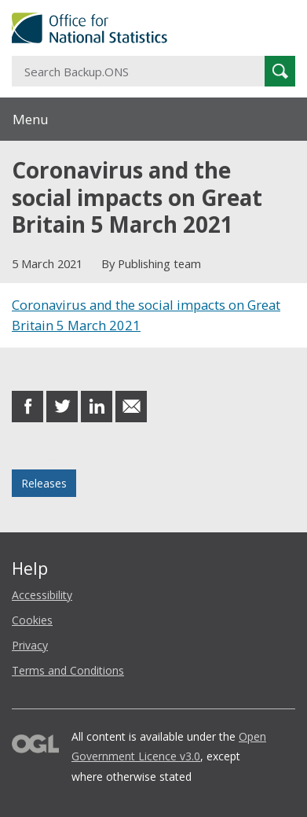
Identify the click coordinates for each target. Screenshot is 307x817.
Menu (31, 119)
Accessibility (42, 594)
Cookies (32, 620)
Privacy (30, 645)
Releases (44, 483)
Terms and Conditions (68, 670)
